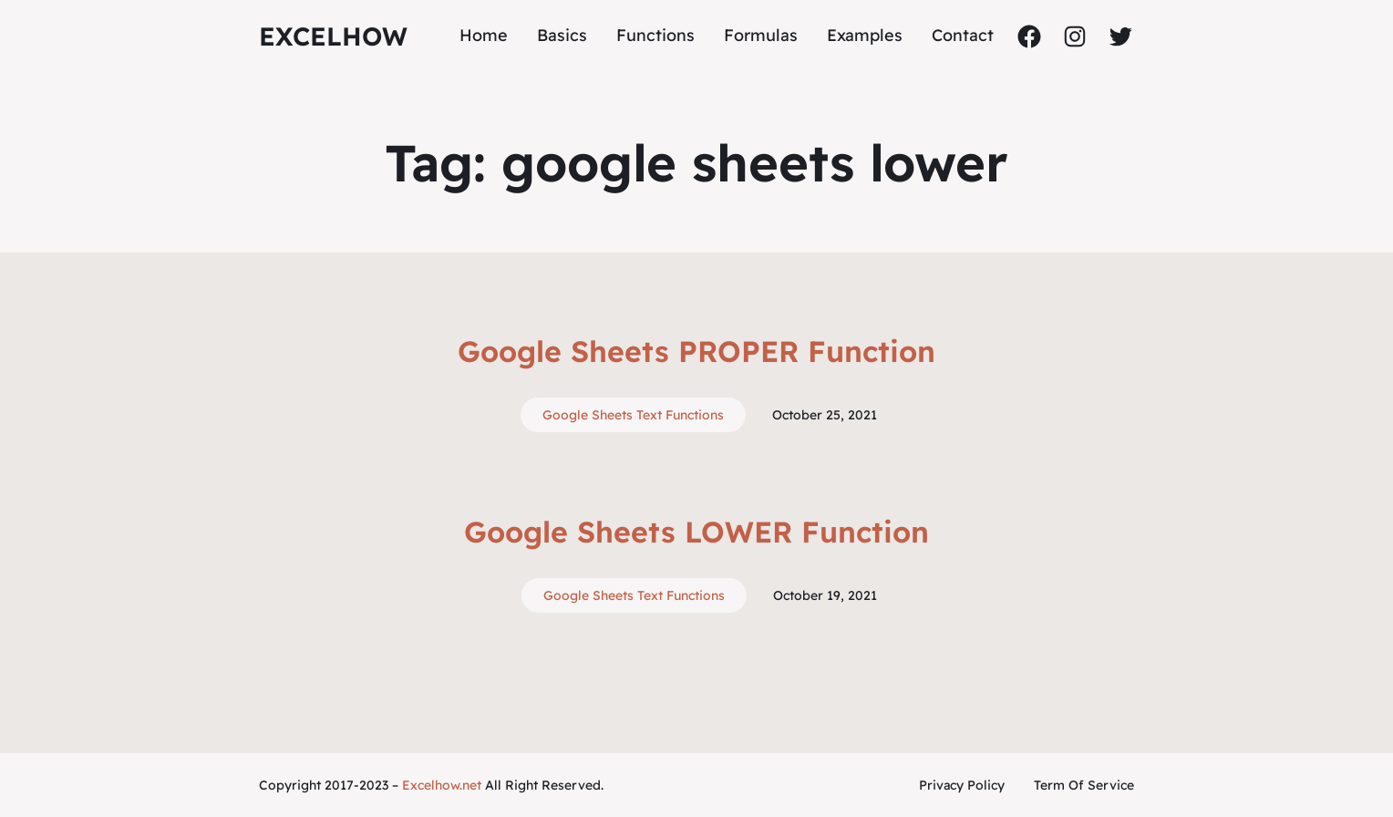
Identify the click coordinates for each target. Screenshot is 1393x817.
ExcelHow (333, 36)
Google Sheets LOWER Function (696, 531)
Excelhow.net (441, 785)
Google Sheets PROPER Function (696, 351)
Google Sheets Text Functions (633, 415)
